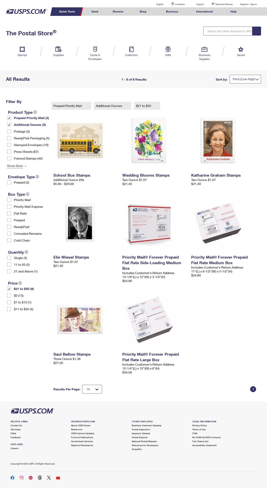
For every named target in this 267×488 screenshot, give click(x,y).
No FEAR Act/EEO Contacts (206, 437)
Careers (14, 448)
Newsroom (76, 429)
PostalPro (137, 449)
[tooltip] (35, 112)
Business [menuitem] (172, 11)
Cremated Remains (28, 233)
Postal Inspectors (141, 429)
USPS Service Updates (82, 433)
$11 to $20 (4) (23, 309)
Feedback (16, 437)
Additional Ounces (109, 106)
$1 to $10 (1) (22, 302)
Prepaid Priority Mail (68, 106)
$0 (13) (18, 295)
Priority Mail (22, 200)
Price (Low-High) (244, 79)
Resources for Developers (145, 445)
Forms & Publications (82, 437)
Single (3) (20, 258)
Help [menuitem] (233, 11)
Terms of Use (199, 429)
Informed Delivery (224, 4)
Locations (180, 4)
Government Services (82, 441)
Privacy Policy (199, 425)
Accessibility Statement (204, 445)
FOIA (194, 433)
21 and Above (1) (26, 271)
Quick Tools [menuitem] (67, 11)
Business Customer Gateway (146, 425)
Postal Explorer (140, 437)
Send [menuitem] (95, 11)
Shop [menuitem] (143, 11)
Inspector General (141, 433)
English (155, 4)
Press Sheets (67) (26, 151)
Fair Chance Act (200, 441)
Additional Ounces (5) (30, 124)
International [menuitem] (204, 11)
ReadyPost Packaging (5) (31, 138)
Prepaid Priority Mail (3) (31, 118)
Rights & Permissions (82, 445)
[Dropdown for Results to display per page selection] (92, 389)
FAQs (13, 433)
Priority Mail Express (28, 206)
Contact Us (16, 425)
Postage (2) (22, 131)
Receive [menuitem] (118, 11)
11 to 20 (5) (22, 264)
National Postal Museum (144, 441)
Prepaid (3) (21, 182)
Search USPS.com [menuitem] (251, 11)
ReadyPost (21, 227)
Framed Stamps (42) (28, 158)
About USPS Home (80, 425)
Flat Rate (20, 213)
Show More (15, 165)
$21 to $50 (144, 106)
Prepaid (19, 220)
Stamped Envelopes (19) (31, 145)
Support (200, 4)
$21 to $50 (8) (24, 289)
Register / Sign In (248, 4)
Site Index (16, 429)
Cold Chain (22, 240)
